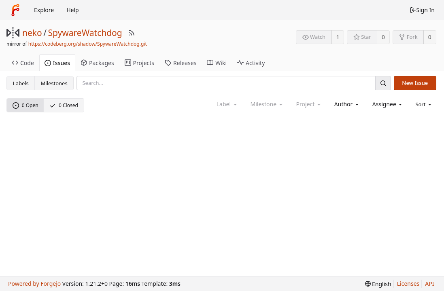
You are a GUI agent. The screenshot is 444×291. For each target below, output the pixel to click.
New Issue (415, 82)
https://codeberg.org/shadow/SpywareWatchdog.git (87, 43)
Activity (251, 63)
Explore (44, 10)
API (429, 283)
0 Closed (63, 105)
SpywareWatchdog (85, 33)
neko (32, 33)
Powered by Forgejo (34, 283)
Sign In (422, 10)
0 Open (25, 105)
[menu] (424, 104)
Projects (139, 63)
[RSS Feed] (131, 32)
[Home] (15, 10)
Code (23, 63)
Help (72, 10)
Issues (57, 63)
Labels (21, 83)
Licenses (408, 283)
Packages (97, 63)
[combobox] (347, 104)
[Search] (383, 83)
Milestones (54, 83)
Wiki (217, 63)
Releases (180, 63)
